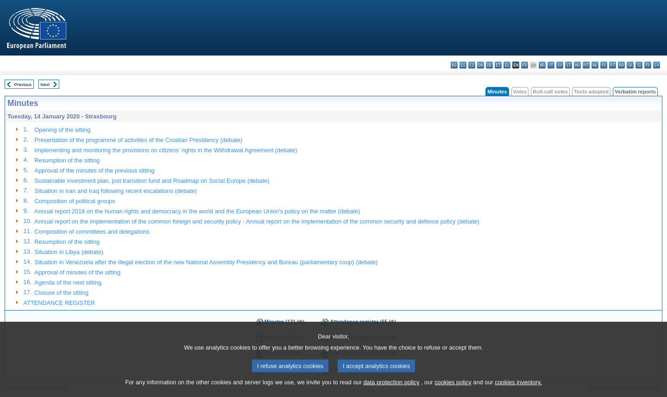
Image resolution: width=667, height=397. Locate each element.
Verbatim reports (635, 91)
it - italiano (550, 65)
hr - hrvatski (542, 65)
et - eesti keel (498, 65)
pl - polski (603, 65)
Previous (22, 84)
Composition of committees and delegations (91, 231)
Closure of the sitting (61, 292)
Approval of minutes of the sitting (77, 272)
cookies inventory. (518, 390)
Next (45, 84)
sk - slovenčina (630, 65)
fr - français (524, 65)
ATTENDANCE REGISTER (59, 302)
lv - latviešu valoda (559, 65)
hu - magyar (577, 65)
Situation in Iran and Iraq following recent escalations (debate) (115, 190)
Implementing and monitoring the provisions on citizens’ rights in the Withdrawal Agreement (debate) (165, 150)
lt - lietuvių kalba (568, 65)
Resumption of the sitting (67, 160)
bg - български (454, 65)
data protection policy (391, 390)
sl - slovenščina (639, 65)
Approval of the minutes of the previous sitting (94, 170)
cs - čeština (471, 65)
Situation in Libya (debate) (68, 251)
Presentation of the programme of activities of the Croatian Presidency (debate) (138, 139)
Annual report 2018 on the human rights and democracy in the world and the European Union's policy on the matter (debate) (197, 211)
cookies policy (453, 390)
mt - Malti (586, 65)
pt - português (612, 65)
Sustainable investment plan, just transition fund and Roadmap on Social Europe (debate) (151, 180)
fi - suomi (647, 65)
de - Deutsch (489, 65)
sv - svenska (656, 65)
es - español (462, 65)
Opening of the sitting (62, 129)
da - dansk (480, 65)
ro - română (621, 65)
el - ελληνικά (506, 65)
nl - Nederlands (594, 65)
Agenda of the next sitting (67, 282)
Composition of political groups (74, 201)
